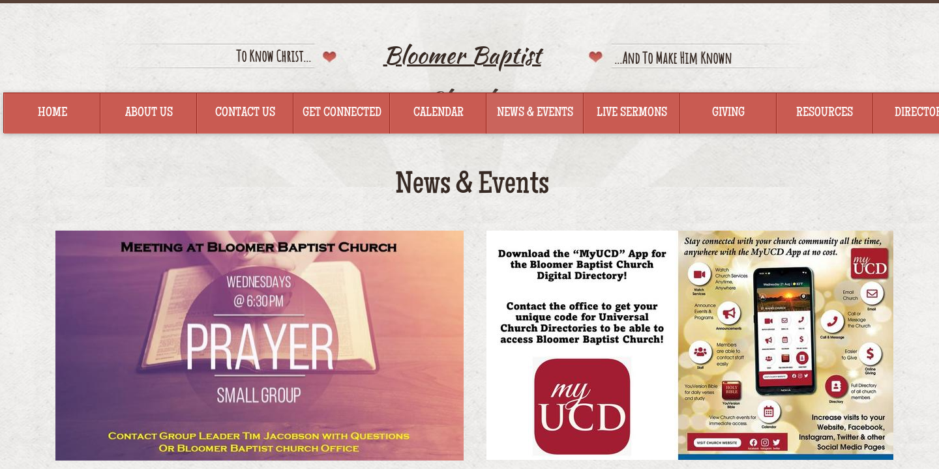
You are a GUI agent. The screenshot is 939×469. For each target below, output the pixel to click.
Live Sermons (632, 113)
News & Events (535, 113)
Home (52, 113)
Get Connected (342, 113)
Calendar (438, 113)
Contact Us (245, 113)
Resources (824, 113)
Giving (728, 113)
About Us (149, 113)
